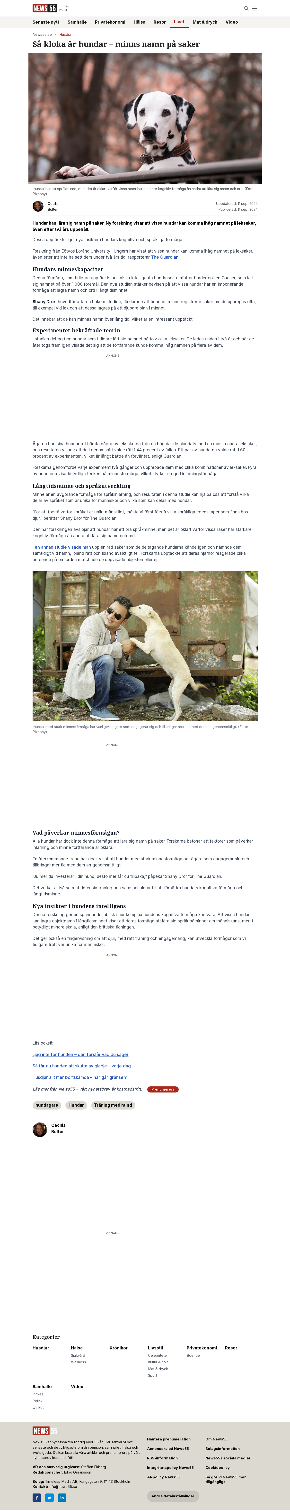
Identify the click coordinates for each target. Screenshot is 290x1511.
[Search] (246, 8)
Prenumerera (163, 1089)
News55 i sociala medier (228, 1458)
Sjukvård (78, 1355)
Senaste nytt (46, 22)
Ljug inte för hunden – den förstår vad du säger (81, 1054)
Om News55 (216, 1439)
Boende (193, 1355)
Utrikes (38, 1407)
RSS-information (162, 1458)
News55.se (42, 34)
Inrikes (38, 1394)
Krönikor (119, 1348)
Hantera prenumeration (169, 1439)
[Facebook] (37, 1497)
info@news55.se (63, 1486)
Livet (179, 21)
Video (232, 22)
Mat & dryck (205, 22)
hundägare (46, 1105)
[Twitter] (49, 1497)
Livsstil (155, 1348)
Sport (152, 1375)
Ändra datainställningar (172, 1496)
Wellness (78, 1362)
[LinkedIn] (62, 1497)
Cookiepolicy (217, 1467)
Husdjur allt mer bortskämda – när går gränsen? (80, 1077)
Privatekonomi (110, 22)
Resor (160, 22)
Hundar (76, 1105)
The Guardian (164, 257)
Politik (38, 1401)
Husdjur (65, 34)
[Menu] (255, 8)
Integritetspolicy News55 (170, 1467)
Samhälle (77, 22)
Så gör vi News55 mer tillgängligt (225, 1479)
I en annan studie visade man (62, 547)
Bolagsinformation (222, 1449)
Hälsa (139, 22)
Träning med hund (113, 1105)
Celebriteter (158, 1355)
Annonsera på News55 (168, 1449)
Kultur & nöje (158, 1362)
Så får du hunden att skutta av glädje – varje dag (82, 1066)
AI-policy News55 (163, 1477)
